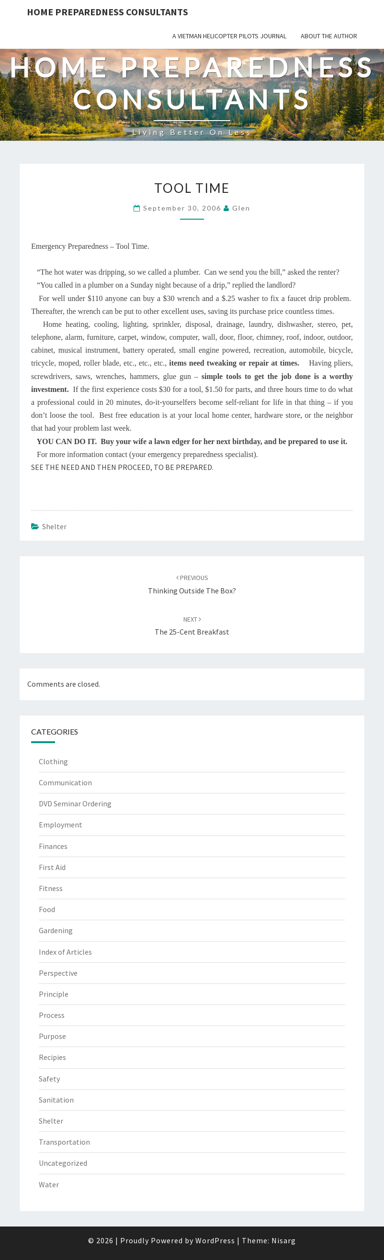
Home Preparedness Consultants (107, 12)
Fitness (51, 888)
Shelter (54, 526)
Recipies (52, 1057)
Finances (53, 846)
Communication (65, 782)
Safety (49, 1078)
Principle (53, 994)
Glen (241, 208)
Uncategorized (63, 1163)
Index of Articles (65, 952)
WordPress (215, 1240)
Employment (60, 824)
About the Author (329, 36)
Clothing (53, 761)
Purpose (52, 1036)
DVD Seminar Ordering (75, 803)
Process (52, 1015)
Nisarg (283, 1240)
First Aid (52, 867)
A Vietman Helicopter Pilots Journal (229, 36)
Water (49, 1184)
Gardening (56, 930)
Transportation (64, 1142)
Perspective (58, 973)
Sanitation (56, 1099)
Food (47, 909)
